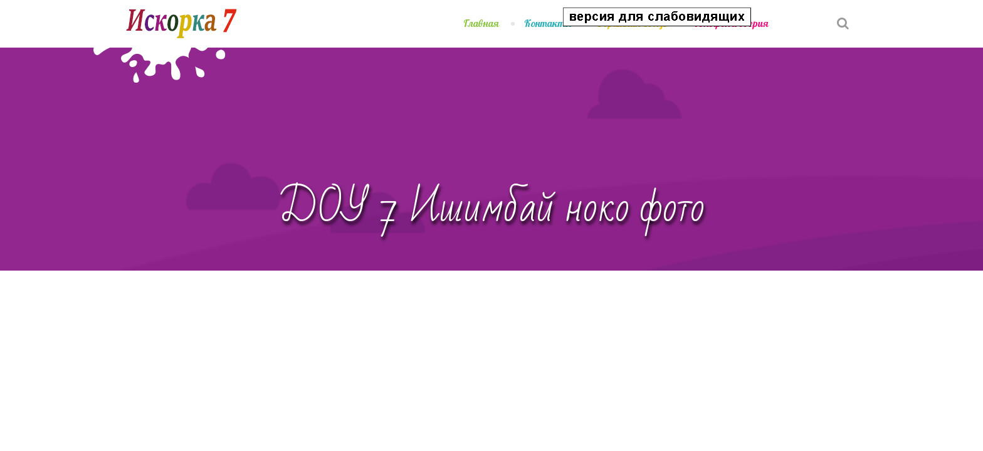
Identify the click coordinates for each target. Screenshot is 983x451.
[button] (806, 15)
